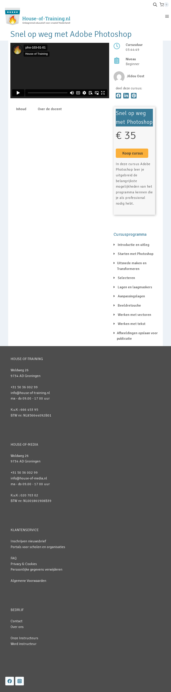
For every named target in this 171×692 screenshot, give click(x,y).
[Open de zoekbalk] (155, 5)
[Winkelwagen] (164, 4)
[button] (118, 95)
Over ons (17, 627)
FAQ (14, 558)
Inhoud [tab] (21, 109)
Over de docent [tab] (50, 109)
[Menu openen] (167, 16)
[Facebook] (9, 681)
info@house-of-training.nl (30, 393)
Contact (17, 621)
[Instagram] (19, 681)
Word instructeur (23, 644)
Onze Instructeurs (24, 638)
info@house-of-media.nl (29, 478)
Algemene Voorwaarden (28, 581)
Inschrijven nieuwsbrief (28, 541)
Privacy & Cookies (24, 564)
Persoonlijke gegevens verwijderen (36, 569)
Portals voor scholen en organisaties (38, 547)
